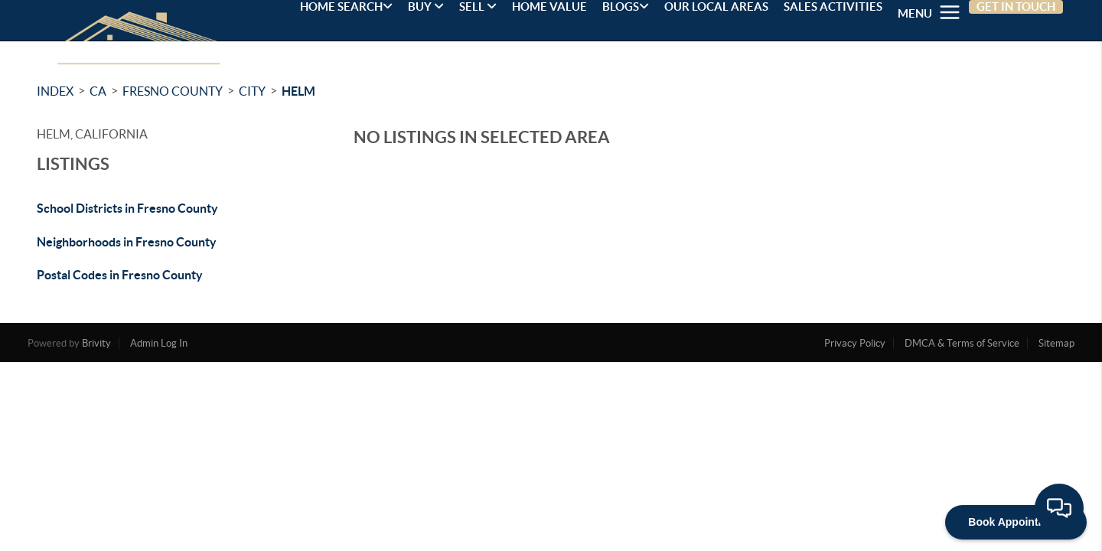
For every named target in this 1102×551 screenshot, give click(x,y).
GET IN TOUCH (1015, 6)
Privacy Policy (854, 343)
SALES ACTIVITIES (833, 6)
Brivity (96, 343)
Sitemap (1056, 343)
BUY (426, 6)
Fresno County (172, 91)
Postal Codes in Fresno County (120, 275)
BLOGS (625, 6)
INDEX (55, 91)
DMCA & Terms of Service (962, 343)
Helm (298, 91)
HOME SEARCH (346, 6)
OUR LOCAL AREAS (716, 6)
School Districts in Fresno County (127, 208)
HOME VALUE (549, 6)
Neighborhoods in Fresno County (127, 242)
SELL (478, 6)
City (252, 91)
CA (98, 91)
